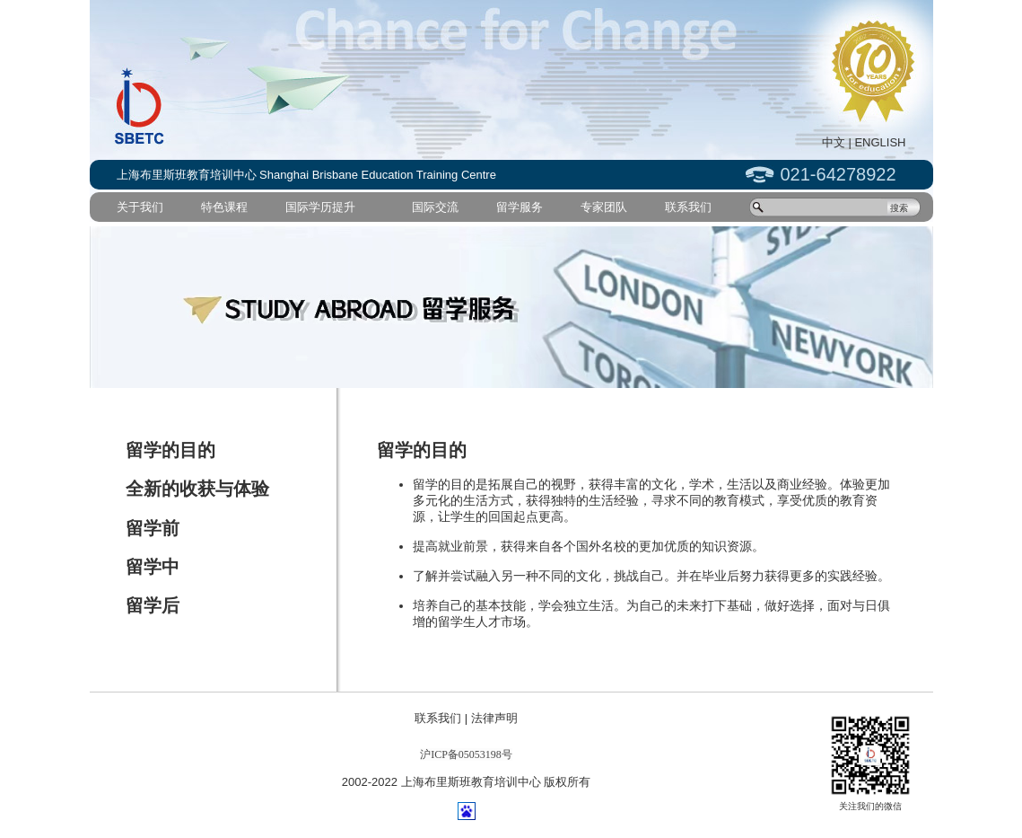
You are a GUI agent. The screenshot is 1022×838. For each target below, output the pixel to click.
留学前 (152, 528)
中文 (833, 142)
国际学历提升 (320, 207)
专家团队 (604, 207)
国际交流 (435, 207)
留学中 (152, 567)
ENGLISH (879, 142)
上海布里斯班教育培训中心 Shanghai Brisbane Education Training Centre (306, 174)
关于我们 (140, 207)
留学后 (152, 605)
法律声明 (494, 718)
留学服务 (519, 207)
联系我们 (688, 207)
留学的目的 (170, 450)
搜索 (899, 208)
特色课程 (224, 207)
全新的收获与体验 (197, 488)
